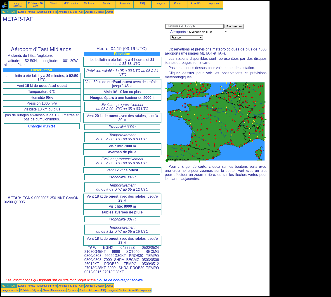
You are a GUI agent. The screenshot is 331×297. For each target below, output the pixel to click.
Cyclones (89, 3)
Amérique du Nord (47, 11)
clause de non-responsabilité (120, 280)
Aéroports (124, 3)
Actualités (196, 3)
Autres (109, 11)
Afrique (31, 11)
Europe (22, 11)
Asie (81, 11)
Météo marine (71, 3)
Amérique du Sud (68, 11)
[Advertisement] (83, 34)
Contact (178, 3)
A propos (214, 3)
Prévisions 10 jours (35, 4)
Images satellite (17, 4)
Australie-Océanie (95, 11)
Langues (160, 3)
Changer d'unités (41, 126)
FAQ (142, 3)
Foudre (107, 3)
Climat (53, 3)
